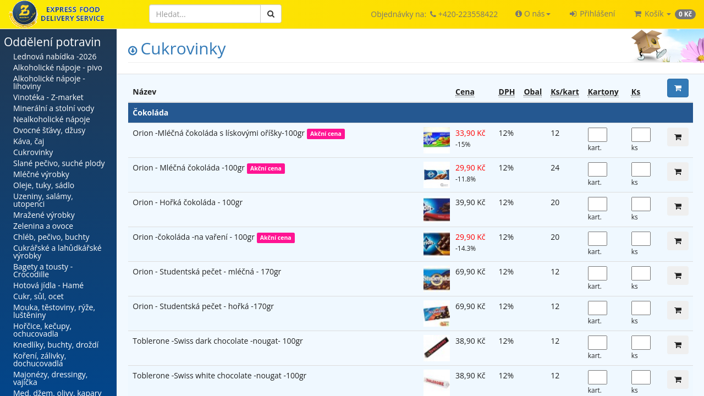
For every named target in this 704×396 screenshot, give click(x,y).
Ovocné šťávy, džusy (49, 130)
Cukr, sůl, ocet (38, 296)
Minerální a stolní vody (53, 108)
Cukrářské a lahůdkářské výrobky (57, 252)
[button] (532, 14)
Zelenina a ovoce (43, 226)
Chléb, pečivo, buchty (51, 237)
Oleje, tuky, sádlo (43, 185)
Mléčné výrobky (41, 174)
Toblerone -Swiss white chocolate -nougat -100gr (219, 375)
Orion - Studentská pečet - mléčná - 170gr (207, 271)
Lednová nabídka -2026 (54, 56)
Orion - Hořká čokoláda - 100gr (188, 202)
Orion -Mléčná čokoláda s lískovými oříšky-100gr (219, 133)
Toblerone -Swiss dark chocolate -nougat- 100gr (218, 341)
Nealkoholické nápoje (51, 119)
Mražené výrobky (44, 215)
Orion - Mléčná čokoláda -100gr (189, 167)
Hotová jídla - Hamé (48, 285)
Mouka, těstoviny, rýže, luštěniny (54, 311)
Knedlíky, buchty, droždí (55, 344)
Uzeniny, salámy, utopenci (43, 200)
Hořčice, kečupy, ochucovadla (42, 330)
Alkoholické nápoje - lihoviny (49, 82)
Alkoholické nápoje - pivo (57, 67)
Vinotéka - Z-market (48, 97)
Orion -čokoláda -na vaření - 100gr (194, 237)
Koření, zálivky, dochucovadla (39, 359)
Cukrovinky (33, 152)
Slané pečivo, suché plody (59, 163)
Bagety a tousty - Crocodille (43, 270)
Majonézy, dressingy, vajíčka (50, 378)
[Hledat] (205, 13)
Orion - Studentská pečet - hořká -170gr (203, 306)
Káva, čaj (28, 141)
